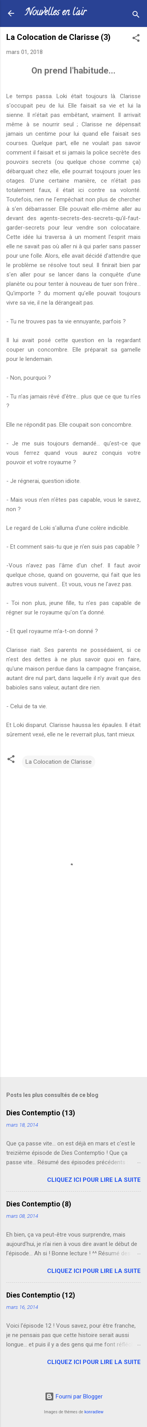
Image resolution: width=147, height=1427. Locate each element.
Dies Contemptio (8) (38, 1204)
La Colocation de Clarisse (58, 761)
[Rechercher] (136, 16)
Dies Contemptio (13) (40, 1113)
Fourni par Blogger (74, 1396)
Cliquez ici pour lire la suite (94, 1179)
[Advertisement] (73, 1009)
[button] (136, 39)
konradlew (93, 1411)
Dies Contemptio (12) (40, 1295)
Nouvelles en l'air (55, 13)
